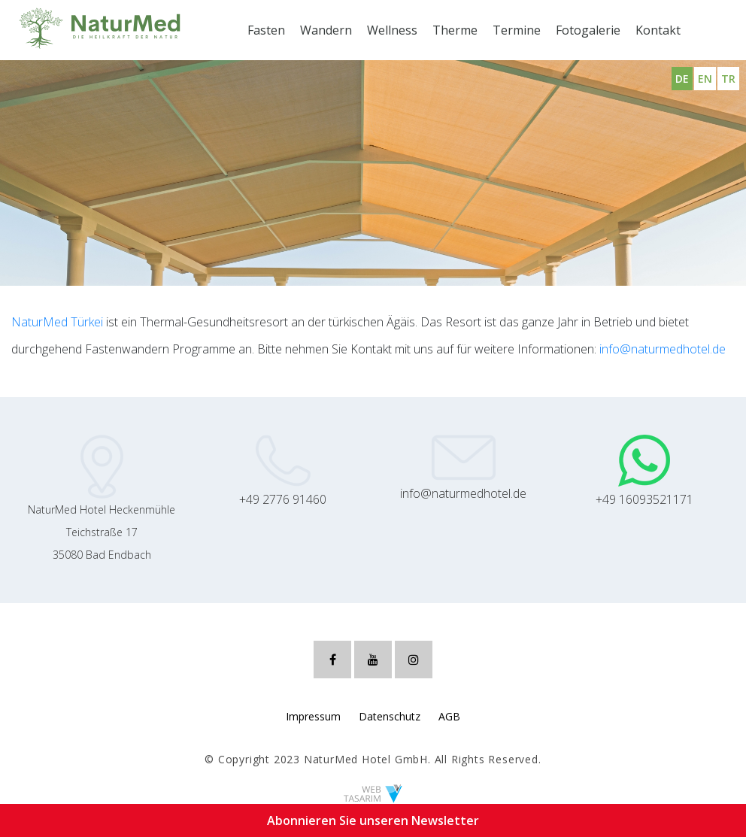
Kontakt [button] (658, 30)
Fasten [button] (266, 30)
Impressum (313, 716)
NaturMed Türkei (57, 322)
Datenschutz (389, 716)
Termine (517, 30)
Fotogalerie (588, 30)
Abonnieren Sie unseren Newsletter (373, 820)
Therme (455, 30)
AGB (449, 716)
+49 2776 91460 (282, 499)
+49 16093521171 (644, 499)
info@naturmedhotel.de (662, 349)
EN (705, 78)
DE (682, 78)
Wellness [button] (392, 30)
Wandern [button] (326, 30)
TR (728, 78)
